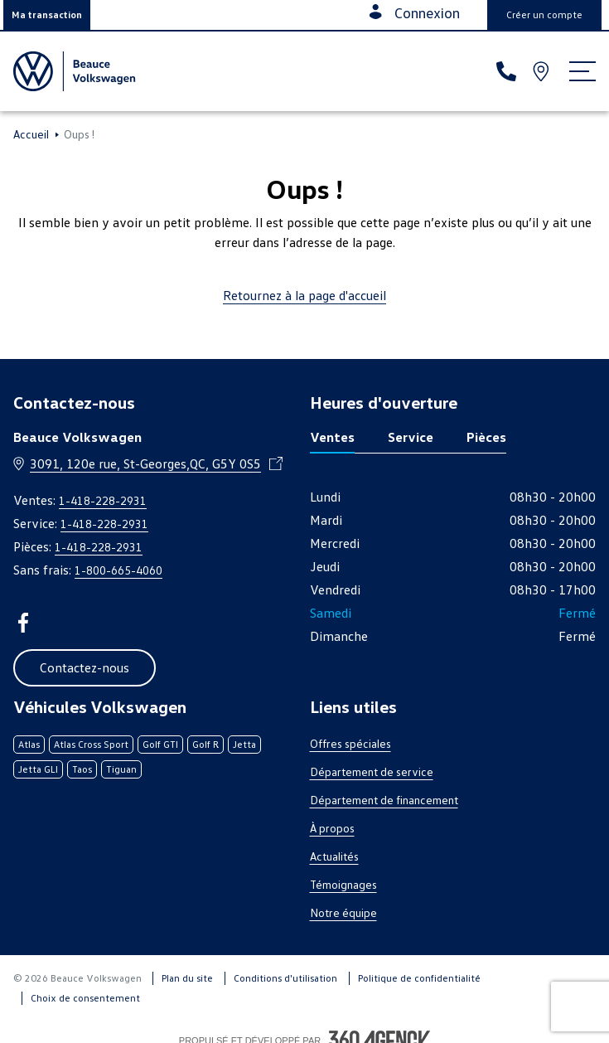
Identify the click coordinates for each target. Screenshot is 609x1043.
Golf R (205, 744)
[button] (46, 15)
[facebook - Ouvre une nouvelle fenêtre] (23, 623)
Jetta (244, 744)
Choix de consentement (85, 998)
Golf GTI (160, 744)
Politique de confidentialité (419, 978)
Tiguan (121, 769)
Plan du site (187, 978)
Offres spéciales (350, 743)
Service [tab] (410, 437)
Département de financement (384, 800)
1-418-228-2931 (103, 500)
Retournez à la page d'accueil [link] (304, 295)
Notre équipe (343, 912)
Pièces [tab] (486, 437)
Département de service (371, 771)
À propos (332, 828)
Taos (82, 769)
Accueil (31, 134)
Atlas (29, 744)
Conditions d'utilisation (285, 978)
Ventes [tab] (332, 437)
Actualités (334, 856)
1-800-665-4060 (118, 570)
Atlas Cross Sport (91, 744)
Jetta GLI (38, 769)
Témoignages (343, 884)
